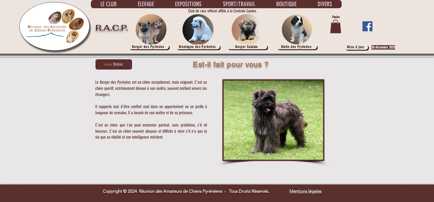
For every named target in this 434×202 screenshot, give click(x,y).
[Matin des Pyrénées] (297, 46)
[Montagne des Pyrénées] (198, 46)
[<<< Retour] (114, 64)
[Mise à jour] (356, 47)
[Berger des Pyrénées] (149, 46)
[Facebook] (367, 26)
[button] (335, 26)
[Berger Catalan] (247, 46)
